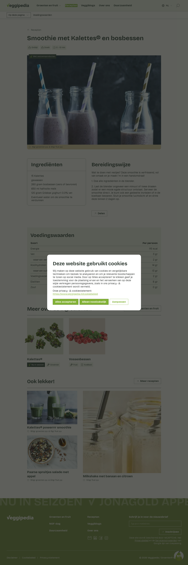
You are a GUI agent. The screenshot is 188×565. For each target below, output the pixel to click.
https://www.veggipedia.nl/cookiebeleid (75, 294)
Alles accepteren (65, 301)
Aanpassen (119, 301)
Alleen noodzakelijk (94, 301)
